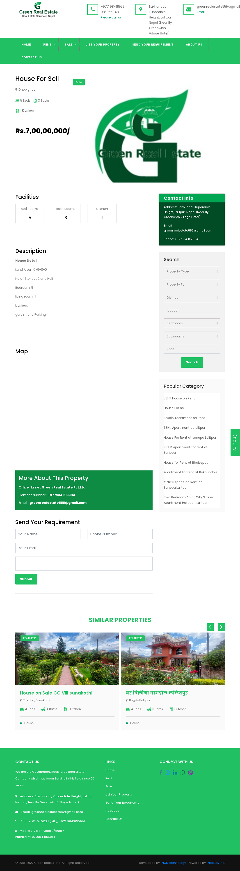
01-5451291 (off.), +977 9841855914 (58, 821)
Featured (29, 638)
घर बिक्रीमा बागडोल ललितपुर (157, 693)
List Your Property (103, 44)
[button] (220, 79)
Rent (47, 44)
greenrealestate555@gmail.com (57, 812)
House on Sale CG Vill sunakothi (56, 693)
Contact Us (31, 57)
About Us (194, 44)
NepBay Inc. (216, 863)
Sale (69, 44)
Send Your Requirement (153, 44)
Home (26, 44)
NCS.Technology (174, 863)
